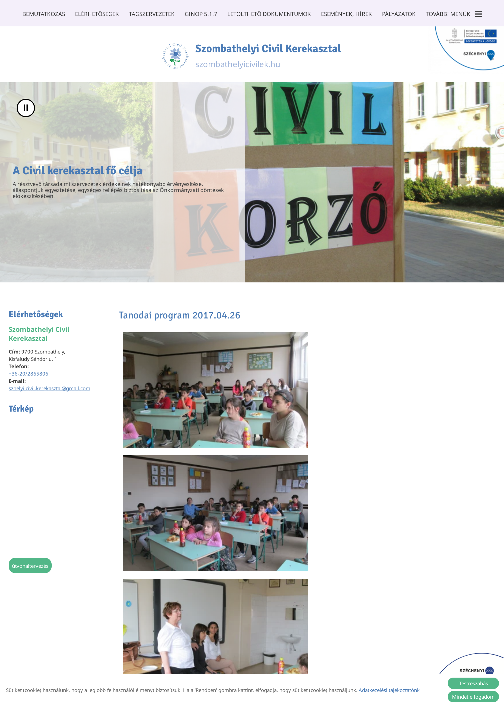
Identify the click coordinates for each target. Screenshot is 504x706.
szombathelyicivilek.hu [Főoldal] (269, 54)
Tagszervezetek (152, 14)
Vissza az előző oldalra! (160, 623)
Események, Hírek (346, 14)
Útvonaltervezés (30, 566)
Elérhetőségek (98, 14)
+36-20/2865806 (28, 374)
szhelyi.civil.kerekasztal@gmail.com (49, 388)
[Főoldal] (168, 54)
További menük (452, 14)
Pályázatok (397, 14)
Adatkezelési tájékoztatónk (389, 690)
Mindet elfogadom (473, 696)
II (26, 108)
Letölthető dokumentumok (269, 14)
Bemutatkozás (45, 14)
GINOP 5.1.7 (201, 14)
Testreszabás (473, 683)
